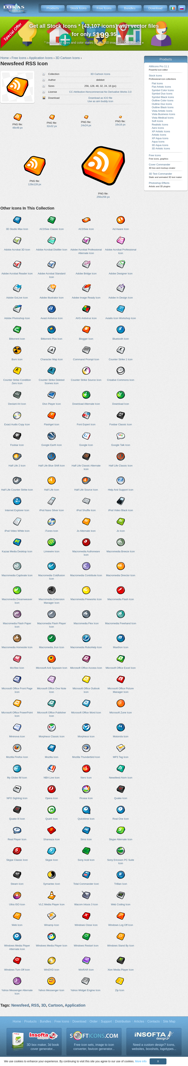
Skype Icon (51, 859)
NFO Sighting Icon (17, 798)
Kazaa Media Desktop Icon (17, 551)
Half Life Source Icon (86, 489)
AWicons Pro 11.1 (159, 68)
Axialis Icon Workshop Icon (120, 318)
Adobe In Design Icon (120, 297)
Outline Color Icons (162, 100)
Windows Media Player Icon (51, 945)
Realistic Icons (160, 124)
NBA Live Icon (52, 777)
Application (75, 1005)
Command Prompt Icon (86, 359)
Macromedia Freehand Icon (120, 623)
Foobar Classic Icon (120, 424)
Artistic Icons (159, 134)
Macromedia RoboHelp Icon (86, 647)
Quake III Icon (17, 818)
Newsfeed (20, 1005)
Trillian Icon (120, 883)
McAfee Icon (17, 667)
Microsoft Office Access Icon (86, 667)
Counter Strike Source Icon (86, 379)
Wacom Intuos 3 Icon (86, 904)
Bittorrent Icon (17, 338)
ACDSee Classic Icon (51, 229)
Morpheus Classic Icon (51, 736)
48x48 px (17, 127)
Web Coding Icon (120, 904)
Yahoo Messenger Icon (51, 990)
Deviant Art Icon (17, 403)
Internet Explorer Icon (17, 510)
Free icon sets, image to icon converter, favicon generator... (94, 1047)
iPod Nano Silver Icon (51, 510)
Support (106, 1021)
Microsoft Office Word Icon (86, 712)
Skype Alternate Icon (120, 839)
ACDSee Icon (86, 229)
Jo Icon (121, 530)
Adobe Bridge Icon (86, 273)
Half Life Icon (51, 489)
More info (140, 1061)
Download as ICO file (100, 97)
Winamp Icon (51, 925)
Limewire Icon (51, 551)
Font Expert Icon (86, 424)
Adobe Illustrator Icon (51, 297)
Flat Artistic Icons (161, 86)
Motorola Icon (120, 736)
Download (155, 8)
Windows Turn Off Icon (17, 969)
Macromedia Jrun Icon (51, 647)
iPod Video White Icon (17, 530)
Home (17, 1021)
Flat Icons (157, 83)
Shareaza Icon (51, 839)
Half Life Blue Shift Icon (51, 465)
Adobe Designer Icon (120, 273)
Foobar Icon (17, 445)
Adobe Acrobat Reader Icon (17, 273)
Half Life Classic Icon (121, 465)
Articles (139, 1021)
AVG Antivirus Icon (86, 318)
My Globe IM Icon (17, 777)
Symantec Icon (51, 883)
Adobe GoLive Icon (17, 297)
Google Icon (86, 445)
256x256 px (103, 196)
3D (43, 1005)
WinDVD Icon (51, 969)
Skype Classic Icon (17, 859)
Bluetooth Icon (121, 338)
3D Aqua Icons (160, 145)
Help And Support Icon (120, 489)
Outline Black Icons (163, 107)
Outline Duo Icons (162, 104)
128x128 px (34, 184)
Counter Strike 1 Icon (121, 359)
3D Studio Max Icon (17, 229)
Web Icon (17, 925)
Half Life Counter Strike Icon (17, 489)
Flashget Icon (51, 424)
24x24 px (86, 125)
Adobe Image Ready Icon (86, 297)
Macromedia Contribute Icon (86, 575)
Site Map (169, 1021)
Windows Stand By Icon (120, 945)
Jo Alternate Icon (86, 530)
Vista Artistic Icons (162, 110)
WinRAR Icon (86, 969)
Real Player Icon (17, 839)
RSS (35, 1005)
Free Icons (104, 8)
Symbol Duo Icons (162, 93)
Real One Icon (121, 818)
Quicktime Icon (86, 818)
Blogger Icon (86, 338)
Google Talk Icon (120, 445)
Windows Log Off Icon (120, 925)
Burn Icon (17, 359)
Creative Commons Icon (120, 379)
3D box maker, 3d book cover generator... (43, 1047)
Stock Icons (78, 8)
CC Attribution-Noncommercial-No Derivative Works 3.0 (100, 91)
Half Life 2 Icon (17, 465)
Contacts (153, 1021)
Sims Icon (86, 839)
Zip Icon (119, 990)
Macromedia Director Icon (120, 575)
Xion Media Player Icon (121, 969)
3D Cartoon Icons (100, 74)
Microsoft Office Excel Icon (121, 667)
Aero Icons (158, 127)
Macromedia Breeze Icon (121, 551)
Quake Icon (120, 798)
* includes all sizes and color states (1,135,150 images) (94, 42)
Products (53, 8)
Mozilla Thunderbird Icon (86, 757)
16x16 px (120, 124)
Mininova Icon (17, 736)
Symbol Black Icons (163, 97)
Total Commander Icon (86, 883)
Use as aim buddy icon (100, 101)
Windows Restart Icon (86, 945)
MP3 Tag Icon (120, 757)
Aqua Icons (158, 141)
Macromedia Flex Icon (86, 623)
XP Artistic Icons (161, 131)
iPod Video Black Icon (120, 510)
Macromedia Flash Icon (121, 599)
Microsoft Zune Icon (120, 712)
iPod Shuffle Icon (86, 510)
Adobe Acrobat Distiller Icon (51, 249)
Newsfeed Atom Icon (120, 777)
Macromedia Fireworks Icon (86, 599)
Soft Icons (157, 121)
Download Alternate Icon (86, 403)
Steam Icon (17, 883)
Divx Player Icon (51, 403)
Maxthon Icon (120, 647)
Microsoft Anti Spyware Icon (51, 667)
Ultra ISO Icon (17, 904)
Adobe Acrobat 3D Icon (17, 249)
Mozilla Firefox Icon (17, 757)
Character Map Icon (51, 359)
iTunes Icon (51, 530)
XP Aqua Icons (160, 138)
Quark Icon (51, 818)
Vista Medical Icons (163, 117)
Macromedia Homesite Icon (17, 647)
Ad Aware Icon (120, 229)
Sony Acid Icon (86, 859)
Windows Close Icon (86, 925)
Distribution (123, 1021)
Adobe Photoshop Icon (17, 318)
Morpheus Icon (86, 736)
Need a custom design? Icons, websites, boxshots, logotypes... (154, 1047)
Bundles (130, 8)
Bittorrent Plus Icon (51, 338)
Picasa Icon (86, 798)
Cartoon (55, 1005)
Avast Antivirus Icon (52, 318)
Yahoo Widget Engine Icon (85, 990)
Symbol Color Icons (163, 90)
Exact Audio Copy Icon (17, 424)
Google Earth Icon (51, 445)
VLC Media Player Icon (51, 904)
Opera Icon (51, 798)
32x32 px (52, 126)
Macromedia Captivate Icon (17, 575)
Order (93, 1021)
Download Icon (120, 403)
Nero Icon (86, 777)
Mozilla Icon (51, 757)
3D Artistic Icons (161, 148)
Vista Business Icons (163, 114)
